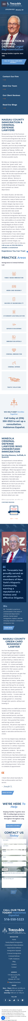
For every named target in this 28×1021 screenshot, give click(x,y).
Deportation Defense (14, 948)
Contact (14, 967)
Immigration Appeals (14, 951)
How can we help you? (8, 879)
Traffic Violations (14, 959)
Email (4, 857)
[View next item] (16, 518)
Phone (4, 851)
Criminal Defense (14, 956)
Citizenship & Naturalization (14, 945)
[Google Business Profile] (22, 1000)
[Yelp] (18, 1000)
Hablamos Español (13, 826)
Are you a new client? (8, 863)
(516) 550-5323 (10, 9)
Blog (14, 962)
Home (14, 940)
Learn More (8, 628)
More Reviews (7, 793)
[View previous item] (12, 518)
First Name (5, 840)
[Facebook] (5, 1000)
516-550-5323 (14, 919)
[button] (3, 1018)
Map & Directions (15, 982)
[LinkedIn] (10, 1000)
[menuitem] (14, 940)
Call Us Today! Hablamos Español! (13, 61)
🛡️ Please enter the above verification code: (13, 873)
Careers (14, 964)
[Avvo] (14, 1000)
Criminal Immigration (14, 953)
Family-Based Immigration (14, 942)
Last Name (5, 846)
